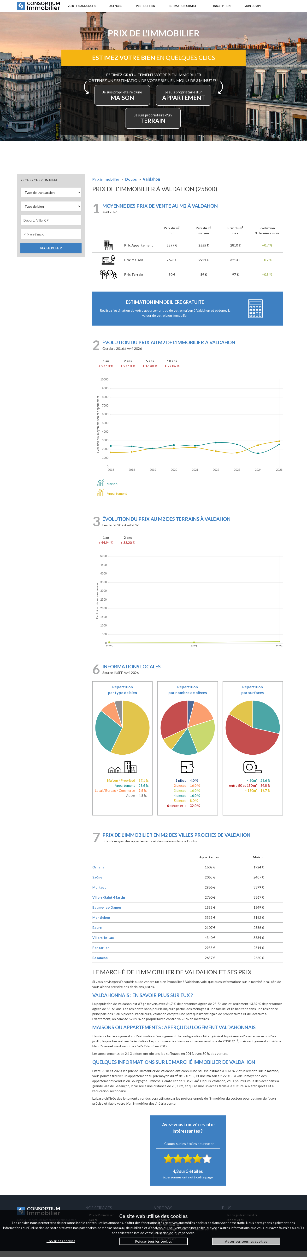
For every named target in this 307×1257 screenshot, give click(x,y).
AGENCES (115, 6)
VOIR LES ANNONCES (81, 6)
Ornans (98, 873)
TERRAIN (178, 122)
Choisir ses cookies (61, 1241)
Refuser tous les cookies (153, 1241)
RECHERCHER (51, 254)
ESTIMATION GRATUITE (184, 6)
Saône (97, 883)
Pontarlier (100, 954)
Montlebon (101, 923)
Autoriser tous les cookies (246, 1241)
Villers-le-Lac (103, 943)
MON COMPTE (253, 6)
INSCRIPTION (221, 6)
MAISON (152, 99)
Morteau (99, 893)
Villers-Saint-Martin (108, 903)
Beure (97, 933)
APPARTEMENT (131, 122)
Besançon (100, 964)
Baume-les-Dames (107, 913)
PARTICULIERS (145, 6)
